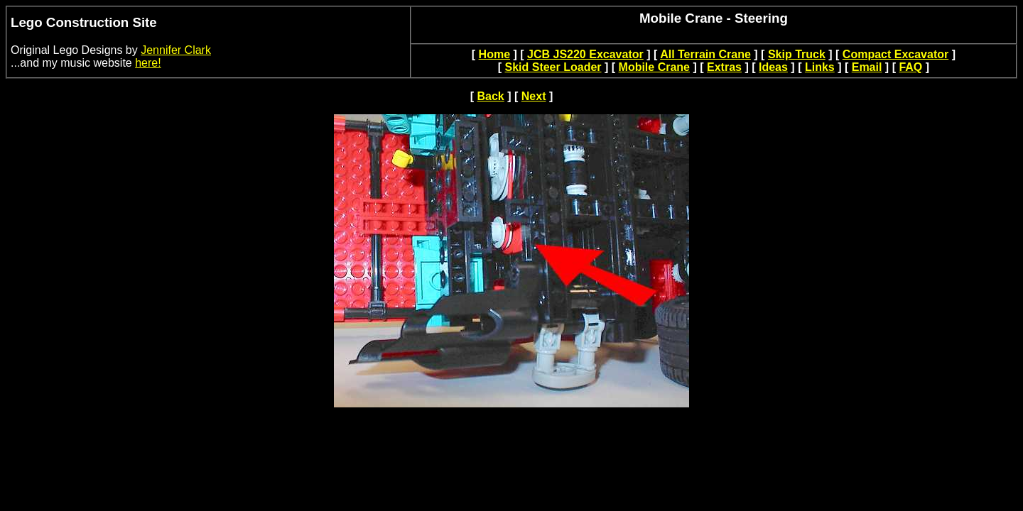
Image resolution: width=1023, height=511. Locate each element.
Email (867, 67)
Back (490, 96)
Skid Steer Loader (552, 67)
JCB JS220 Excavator (585, 54)
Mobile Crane (654, 67)
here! (148, 63)
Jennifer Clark (176, 50)
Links (820, 67)
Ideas (773, 67)
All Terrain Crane (705, 54)
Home (494, 54)
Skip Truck (797, 54)
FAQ (910, 67)
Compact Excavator (895, 54)
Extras (724, 67)
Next (533, 96)
